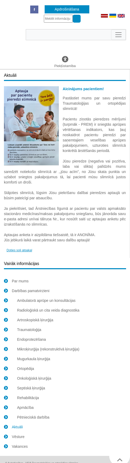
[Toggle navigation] (118, 34)
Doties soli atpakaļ (19, 250)
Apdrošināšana (67, 9)
